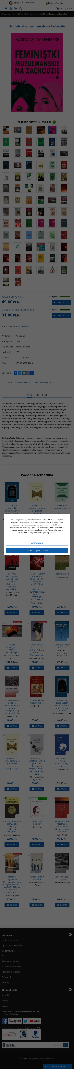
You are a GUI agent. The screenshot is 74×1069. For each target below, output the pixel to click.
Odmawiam (37, 543)
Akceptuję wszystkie (37, 550)
